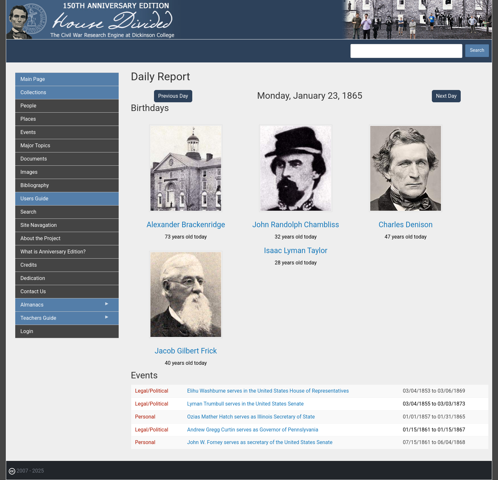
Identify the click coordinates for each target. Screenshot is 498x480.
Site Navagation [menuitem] (38, 225)
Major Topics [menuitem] (35, 145)
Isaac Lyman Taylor (295, 250)
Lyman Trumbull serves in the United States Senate (245, 404)
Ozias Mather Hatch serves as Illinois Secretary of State (251, 417)
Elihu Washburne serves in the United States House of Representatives (268, 391)
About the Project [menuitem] (40, 238)
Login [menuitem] (26, 331)
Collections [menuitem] (33, 92)
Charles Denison (406, 224)
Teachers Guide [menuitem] (65, 319)
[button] (185, 210)
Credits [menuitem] (28, 265)
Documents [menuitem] (33, 159)
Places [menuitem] (28, 119)
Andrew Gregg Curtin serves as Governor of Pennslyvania (252, 430)
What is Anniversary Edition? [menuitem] (53, 252)
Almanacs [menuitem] (65, 306)
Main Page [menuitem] (32, 79)
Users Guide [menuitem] (34, 198)
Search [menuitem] (28, 212)
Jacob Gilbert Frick (186, 351)
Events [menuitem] (28, 132)
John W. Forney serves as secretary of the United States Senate (259, 442)
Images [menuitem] (29, 172)
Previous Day (173, 96)
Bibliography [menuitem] (34, 185)
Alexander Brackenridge (186, 224)
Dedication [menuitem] (32, 278)
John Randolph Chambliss (295, 224)
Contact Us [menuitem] (33, 291)
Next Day (446, 96)
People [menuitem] (28, 106)
